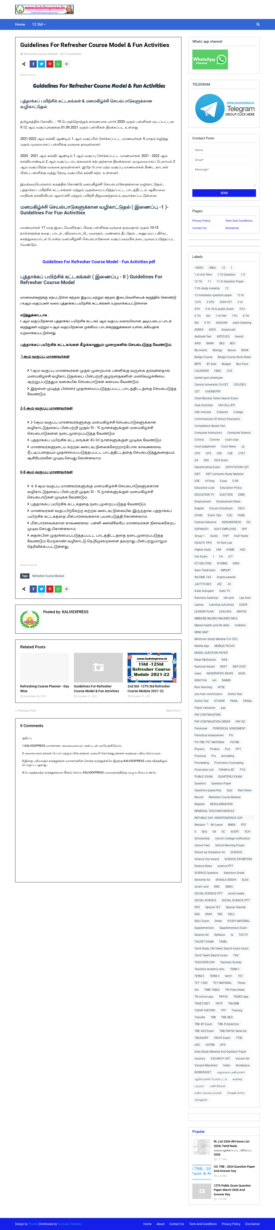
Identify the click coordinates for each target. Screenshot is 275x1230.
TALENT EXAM (203, 941)
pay (223, 707)
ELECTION (226, 494)
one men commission (208, 694)
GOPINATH (201, 529)
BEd (221, 343)
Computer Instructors (208, 432)
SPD (197, 907)
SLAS (245, 879)
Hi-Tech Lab (224, 542)
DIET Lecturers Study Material (224, 474)
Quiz (229, 790)
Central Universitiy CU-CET (211, 384)
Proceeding (201, 763)
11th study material (207, 288)
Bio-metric (200, 350)
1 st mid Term (203, 274)
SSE (220, 914)
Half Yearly (241, 536)
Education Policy (231, 487)
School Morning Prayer (229, 845)
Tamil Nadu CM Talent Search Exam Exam (221, 948)
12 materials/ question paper (213, 295)
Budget (226, 364)
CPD (197, 453)
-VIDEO (198, 267)
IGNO (236, 563)
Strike (218, 921)
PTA (242, 769)
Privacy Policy (201, 220)
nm (214, 680)
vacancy (199, 1058)
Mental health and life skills (211, 625)
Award (239, 336)
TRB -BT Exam (203, 1024)
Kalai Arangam (204, 591)
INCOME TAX (202, 577)
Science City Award (206, 859)
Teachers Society (231, 962)
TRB (213, 1017)
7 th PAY (221, 316)
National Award (204, 666)
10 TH (198, 281)
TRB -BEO (227, 1017)
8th (196, 322)
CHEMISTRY (213, 391)
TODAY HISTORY (204, 1010)
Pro (213, 756)
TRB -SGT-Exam (204, 1031)
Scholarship (202, 838)
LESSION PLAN (204, 611)
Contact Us (199, 228)
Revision (199, 824)
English (199, 508)
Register (199, 804)
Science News (203, 866)
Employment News (228, 501)
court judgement (205, 446)
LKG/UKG (225, 611)
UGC (197, 1044)
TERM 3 (214, 976)
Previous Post (27, 709)
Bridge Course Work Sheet (234, 357)
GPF (244, 529)
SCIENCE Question (206, 873)
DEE (206, 460)
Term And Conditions (238, 220)
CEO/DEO (240, 384)
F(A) (229, 515)
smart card (201, 886)
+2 (223, 267)
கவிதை (237, 1079)
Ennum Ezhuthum (221, 508)
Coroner (214, 439)
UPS (222, 1044)
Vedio (226, 1065)
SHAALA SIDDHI (226, 879)
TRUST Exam (222, 1038)
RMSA (232, 824)
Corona (199, 439)
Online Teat (235, 694)
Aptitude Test (202, 336)
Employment (202, 501)
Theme (32, 1224)
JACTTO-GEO (202, 584)
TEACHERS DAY (204, 962)
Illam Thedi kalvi (204, 570)
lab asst (229, 597)
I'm (221, 556)
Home (147, 1224)
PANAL (247, 701)
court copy (232, 439)
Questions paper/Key (207, 790)
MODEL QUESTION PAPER (211, 652)
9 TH (207, 322)
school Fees (202, 845)
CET (197, 391)
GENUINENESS (231, 522)
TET (240, 976)
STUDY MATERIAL (238, 921)
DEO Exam (221, 460)
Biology (217, 350)
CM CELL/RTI (226, 405)
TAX (236, 955)
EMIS (241, 494)
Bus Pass (242, 364)
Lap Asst (245, 597)
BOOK (245, 350)
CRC (219, 453)
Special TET (212, 907)
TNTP (219, 1003)
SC (223, 831)
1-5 (243, 274)
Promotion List (203, 769)
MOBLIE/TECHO (224, 646)
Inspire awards (226, 577)
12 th (240, 295)
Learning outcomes (221, 604)
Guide (214, 536)
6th (208, 316)
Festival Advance (205, 522)
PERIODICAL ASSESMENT (229, 728)
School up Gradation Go (209, 852)
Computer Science (239, 432)
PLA (227, 749)
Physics (199, 749)
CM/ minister (202, 412)
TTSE (239, 1038)
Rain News (244, 790)
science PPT (225, 866)
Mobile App (201, 646)
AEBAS (198, 329)
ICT (230, 556)
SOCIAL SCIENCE (205, 900)
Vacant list (242, 1058)
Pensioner (200, 728)
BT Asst (211, 364)
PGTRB (234, 742)
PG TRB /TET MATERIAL (209, 742)
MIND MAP (201, 632)
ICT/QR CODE (203, 563)
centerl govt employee (208, 377)
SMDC (229, 886)
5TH (242, 309)
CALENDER (201, 371)
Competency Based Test (209, 426)
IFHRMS (222, 563)
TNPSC (223, 996)
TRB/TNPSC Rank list (233, 1031)
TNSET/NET (202, 1003)
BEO (232, 343)
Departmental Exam (207, 467)
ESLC (241, 508)
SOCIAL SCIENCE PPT (208, 893)
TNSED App (240, 996)
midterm (240, 625)
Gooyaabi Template (70, 1224)
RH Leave (217, 824)
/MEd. (212, 267)
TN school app (203, 996)
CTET (241, 453)
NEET (223, 666)
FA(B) (241, 515)
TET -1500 (201, 983)
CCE (229, 371)
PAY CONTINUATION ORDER (212, 721)
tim (196, 989)
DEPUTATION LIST (237, 467)
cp (243, 446)
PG (231, 735)
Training (237, 1010)
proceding (227, 756)
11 (209, 281)
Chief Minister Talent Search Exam (216, 398)
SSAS (208, 914)
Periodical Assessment (209, 735)
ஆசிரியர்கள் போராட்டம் (210, 1079)
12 (226, 288)
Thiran (241, 983)
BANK (210, 343)
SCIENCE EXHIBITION (238, 859)
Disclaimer (232, 228)
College (238, 412)
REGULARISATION (221, 804)
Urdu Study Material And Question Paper (220, 1051)
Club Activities (203, 405)
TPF (223, 1010)
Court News (228, 446)
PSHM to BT (226, 769)
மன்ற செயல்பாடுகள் (208, 1093)
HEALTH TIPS (203, 542)
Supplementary (204, 928)
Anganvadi (228, 329)
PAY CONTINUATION (207, 714)
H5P (226, 536)
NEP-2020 (239, 666)
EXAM (198, 515)
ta (232, 934)
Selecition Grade (234, 873)
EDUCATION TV (204, 494)
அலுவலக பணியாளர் (231, 1072)
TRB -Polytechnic (228, 1024)
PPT (238, 749)
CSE (230, 453)
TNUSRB (233, 1003)
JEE (219, 584)
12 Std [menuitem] (37, 24)
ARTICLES (223, 336)
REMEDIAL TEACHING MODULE (214, 811)
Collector (222, 412)
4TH (197, 309)
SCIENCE (236, 852)
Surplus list (201, 934)
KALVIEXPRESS (75, 611)
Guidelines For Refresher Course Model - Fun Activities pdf (99, 261)
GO (248, 522)
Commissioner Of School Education (217, 419)
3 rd (239, 302)
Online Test (201, 701)
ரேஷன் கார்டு (236, 1093)
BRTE (197, 364)
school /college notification (232, 838)
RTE (243, 824)
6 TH (197, 316)
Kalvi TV (224, 591)
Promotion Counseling (228, 763)
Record (198, 797)
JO (229, 584)
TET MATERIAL (222, 983)
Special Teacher (236, 907)
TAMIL (223, 941)
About (160, 1224)
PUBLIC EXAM (203, 776)
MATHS (241, 611)
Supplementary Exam (233, 928)
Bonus (232, 350)
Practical (200, 756)
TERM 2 (199, 976)
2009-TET (226, 302)
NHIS (241, 673)
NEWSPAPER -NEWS (220, 673)
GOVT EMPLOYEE (225, 529)
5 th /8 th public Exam (219, 309)
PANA (234, 701)
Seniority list (202, 879)
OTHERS (219, 701)
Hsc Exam (201, 556)
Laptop (199, 604)
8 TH (246, 316)
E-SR (235, 481)
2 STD (210, 302)
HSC (243, 549)
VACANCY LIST (220, 1058)
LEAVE (243, 604)
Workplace (242, 1065)
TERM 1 (235, 969)
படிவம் (199, 1086)
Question (200, 783)
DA (196, 460)
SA (214, 831)
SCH (247, 831)
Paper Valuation (204, 707)
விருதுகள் (200, 1099)
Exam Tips (214, 515)
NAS (224, 659)
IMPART (226, 570)
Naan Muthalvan (205, 659)
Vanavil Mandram (206, 1065)
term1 (228, 976)
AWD (197, 343)
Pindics (214, 749)
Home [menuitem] (20, 24)
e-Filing (209, 481)
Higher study (202, 549)
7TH (234, 316)
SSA (197, 914)
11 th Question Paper (230, 281)
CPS (208, 453)
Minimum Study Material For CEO (215, 639)
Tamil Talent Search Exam (211, 955)
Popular (198, 1131)
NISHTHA (200, 680)
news (197, 673)
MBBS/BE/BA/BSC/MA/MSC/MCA (215, 618)
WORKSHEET (202, 1072)
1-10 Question (226, 274)
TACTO (243, 934)
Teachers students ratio (209, 969)
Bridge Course (203, 357)
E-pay (223, 481)
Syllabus (219, 934)
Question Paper (221, 783)
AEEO (212, 329)
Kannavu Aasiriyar (206, 597)
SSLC (231, 914)
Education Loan (204, 487)
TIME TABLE (212, 989)
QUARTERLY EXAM (230, 776)
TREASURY (201, 1038)
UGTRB (210, 1044)
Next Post (172, 709)
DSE (197, 481)
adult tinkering (242, 322)
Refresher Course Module (41, 54)
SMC (217, 886)
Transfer (199, 1017)
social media (236, 893)
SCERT (235, 831)
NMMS (226, 680)
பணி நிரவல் (217, 1086)
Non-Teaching (203, 687)
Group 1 (199, 536)
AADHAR (221, 322)
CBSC (217, 371)
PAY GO (240, 721)
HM (218, 549)
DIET (197, 474)
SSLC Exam (201, 921)
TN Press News (235, 989)
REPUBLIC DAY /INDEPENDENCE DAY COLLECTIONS (218, 818)
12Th (197, 302)
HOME (230, 549)
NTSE (221, 687)
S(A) (204, 831)
